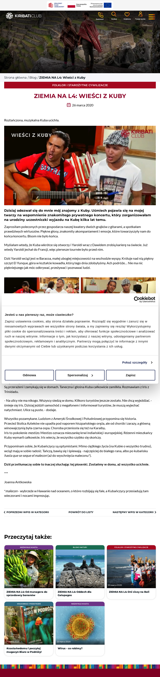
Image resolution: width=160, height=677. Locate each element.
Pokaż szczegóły (134, 362)
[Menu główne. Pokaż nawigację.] (151, 17)
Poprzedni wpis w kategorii (27, 512)
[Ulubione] (127, 15)
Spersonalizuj (80, 375)
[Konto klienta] (140, 15)
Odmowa (29, 375)
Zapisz (131, 375)
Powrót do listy (81, 512)
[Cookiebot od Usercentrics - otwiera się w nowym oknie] (137, 299)
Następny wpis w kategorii (133, 512)
